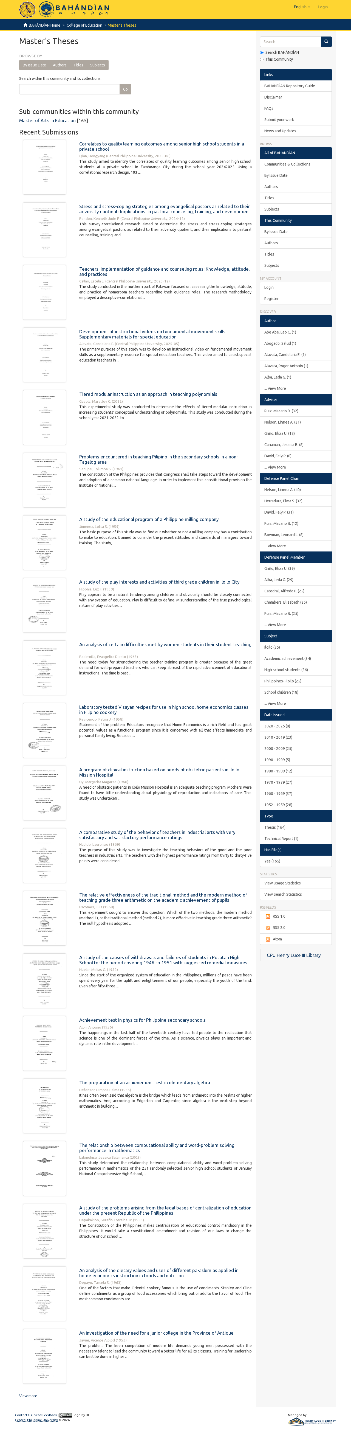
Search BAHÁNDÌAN (279, 52)
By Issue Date (34, 65)
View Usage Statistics (282, 883)
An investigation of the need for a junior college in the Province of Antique (156, 1332)
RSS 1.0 (274, 916)
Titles (78, 65)
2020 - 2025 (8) (277, 726)
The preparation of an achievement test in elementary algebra (144, 1082)
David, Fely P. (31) (279, 512)
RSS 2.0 (274, 927)
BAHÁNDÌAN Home (44, 25)
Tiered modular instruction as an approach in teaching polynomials (148, 394)
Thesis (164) (274, 827)
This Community (276, 59)
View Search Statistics (283, 894)
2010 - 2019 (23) (278, 737)
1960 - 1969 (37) (278, 793)
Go (125, 89)
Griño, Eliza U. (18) (279, 433)
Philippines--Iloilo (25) (282, 681)
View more (28, 1396)
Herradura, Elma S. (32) (283, 501)
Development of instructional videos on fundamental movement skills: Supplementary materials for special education (153, 334)
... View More (275, 388)
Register (271, 298)
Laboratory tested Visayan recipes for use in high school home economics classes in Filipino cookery (163, 709)
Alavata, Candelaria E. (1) (285, 354)
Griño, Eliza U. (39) (279, 568)
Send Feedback (45, 1415)
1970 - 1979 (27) (278, 782)
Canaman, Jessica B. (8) (284, 444)
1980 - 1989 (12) (278, 771)
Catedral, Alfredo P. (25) (284, 591)
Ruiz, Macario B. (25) (281, 613)
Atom (273, 939)
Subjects (97, 65)
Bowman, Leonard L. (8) (284, 535)
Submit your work (279, 119)
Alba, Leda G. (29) (278, 580)
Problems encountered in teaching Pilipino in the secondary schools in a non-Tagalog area (158, 459)
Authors (60, 65)
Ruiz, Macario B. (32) (281, 411)
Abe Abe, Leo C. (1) (280, 332)
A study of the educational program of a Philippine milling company (149, 519)
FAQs (268, 108)
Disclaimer (273, 97)
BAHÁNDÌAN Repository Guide (289, 86)
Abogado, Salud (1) (280, 343)
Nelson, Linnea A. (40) (282, 490)
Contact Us (23, 1415)
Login (269, 287)
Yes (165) (272, 861)
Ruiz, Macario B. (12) (281, 523)
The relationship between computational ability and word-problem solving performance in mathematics (156, 1147)
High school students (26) (286, 670)
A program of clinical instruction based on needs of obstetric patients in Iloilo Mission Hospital (159, 772)
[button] (302, 7)
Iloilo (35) (272, 647)
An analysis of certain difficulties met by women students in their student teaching (165, 644)
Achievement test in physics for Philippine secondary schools (142, 1020)
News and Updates (280, 131)
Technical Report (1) (281, 838)
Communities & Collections (287, 164)
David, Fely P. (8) (277, 456)
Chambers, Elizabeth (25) (285, 602)
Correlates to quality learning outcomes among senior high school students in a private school (161, 146)
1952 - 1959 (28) (278, 805)
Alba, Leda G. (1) (277, 377)
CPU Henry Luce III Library (294, 955)
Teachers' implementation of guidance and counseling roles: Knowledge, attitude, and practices (164, 271)
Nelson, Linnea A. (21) (282, 422)
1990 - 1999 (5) (277, 760)
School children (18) (281, 692)
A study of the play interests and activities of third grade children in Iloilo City (159, 581)
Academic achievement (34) (287, 658)
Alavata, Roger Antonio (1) (286, 366)
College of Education (83, 25)
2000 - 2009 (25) (278, 748)
